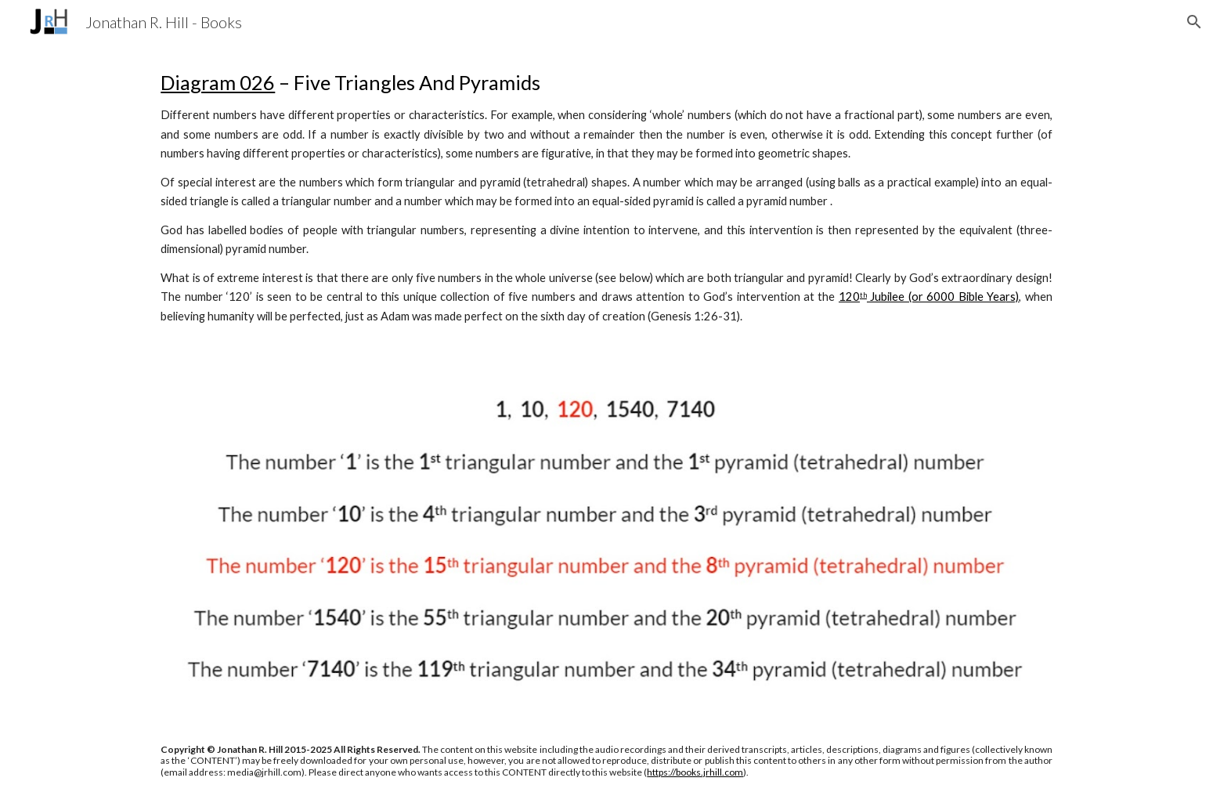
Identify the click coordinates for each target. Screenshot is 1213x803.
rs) (1012, 296)
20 (853, 296)
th (863, 295)
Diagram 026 (218, 82)
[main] (606, 197)
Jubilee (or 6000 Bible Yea (936, 296)
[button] (1194, 22)
